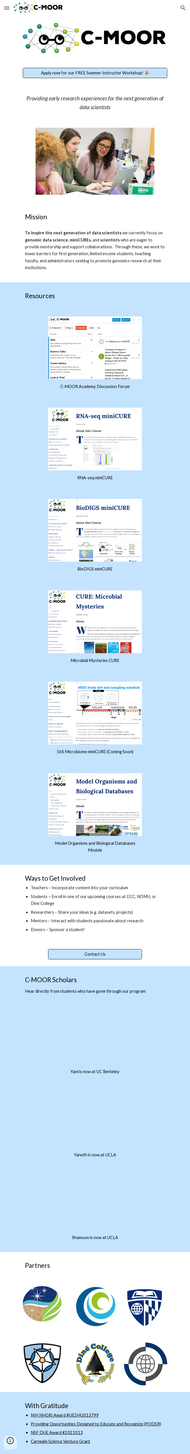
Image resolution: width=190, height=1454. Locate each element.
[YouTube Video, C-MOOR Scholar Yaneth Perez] (95, 1120)
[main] (95, 103)
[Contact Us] (94, 954)
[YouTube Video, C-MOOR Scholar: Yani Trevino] (95, 1037)
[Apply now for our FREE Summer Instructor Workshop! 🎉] (95, 73)
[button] (7, 8)
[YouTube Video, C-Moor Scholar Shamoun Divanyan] (95, 1203)
